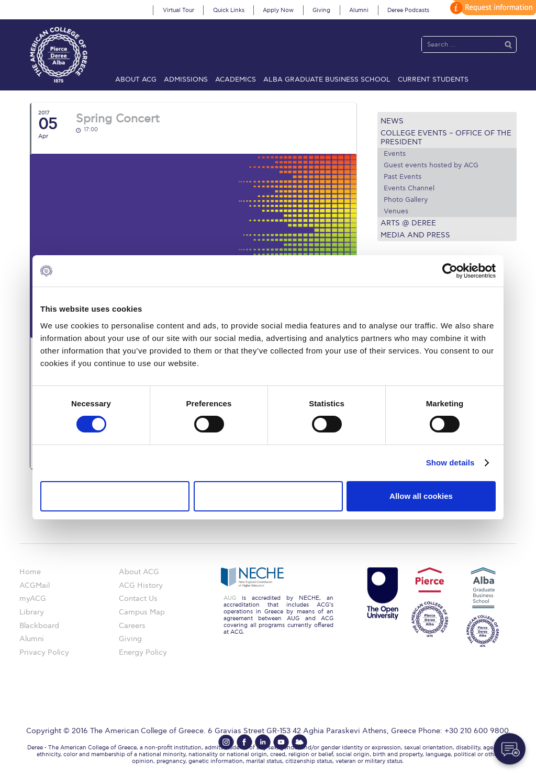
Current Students (433, 79)
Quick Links (228, 10)
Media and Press (415, 235)
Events (395, 154)
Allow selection (267, 496)
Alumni (358, 10)
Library (31, 612)
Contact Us (138, 598)
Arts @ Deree (408, 223)
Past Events (402, 177)
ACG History (141, 585)
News (392, 121)
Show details (450, 462)
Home (30, 571)
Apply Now (278, 10)
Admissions (186, 79)
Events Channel (409, 188)
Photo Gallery (406, 200)
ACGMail (34, 585)
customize (491, 7)
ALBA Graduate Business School (326, 79)
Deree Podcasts (408, 10)
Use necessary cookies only (114, 496)
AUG (230, 598)
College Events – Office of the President (446, 137)
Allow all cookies (421, 496)
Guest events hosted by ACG (431, 165)
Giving (321, 10)
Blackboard (39, 625)
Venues (396, 211)
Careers (132, 625)
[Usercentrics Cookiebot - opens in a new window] (450, 271)
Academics (235, 79)
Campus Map (142, 612)
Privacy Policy (44, 652)
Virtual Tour (178, 10)
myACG (32, 598)
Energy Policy (143, 652)
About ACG (136, 79)
